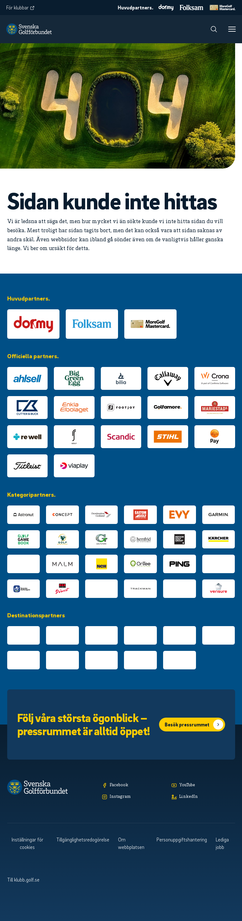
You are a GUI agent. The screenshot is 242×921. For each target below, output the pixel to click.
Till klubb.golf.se (23, 880)
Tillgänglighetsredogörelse (82, 839)
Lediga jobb (222, 843)
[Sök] (213, 29)
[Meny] (231, 29)
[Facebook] (133, 785)
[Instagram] (133, 797)
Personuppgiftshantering (182, 839)
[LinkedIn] (203, 797)
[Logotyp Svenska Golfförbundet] (29, 29)
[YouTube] (203, 785)
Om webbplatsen (131, 843)
